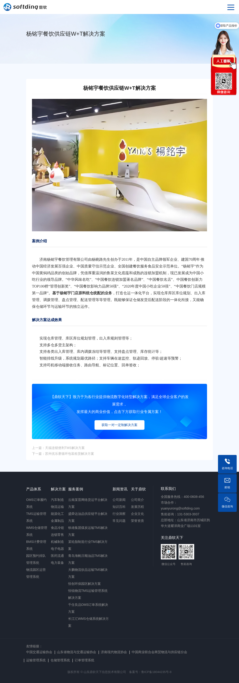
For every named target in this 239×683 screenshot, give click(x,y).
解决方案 (58, 489)
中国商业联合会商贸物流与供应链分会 (159, 652)
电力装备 (57, 563)
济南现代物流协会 (114, 652)
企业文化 (137, 514)
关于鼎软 (138, 489)
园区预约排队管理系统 (36, 559)
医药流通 (57, 556)
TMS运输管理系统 (36, 517)
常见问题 (119, 521)
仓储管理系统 (60, 660)
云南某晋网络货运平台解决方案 (87, 503)
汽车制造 (57, 500)
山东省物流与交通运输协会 (76, 652)
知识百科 (119, 507)
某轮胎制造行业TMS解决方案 (88, 545)
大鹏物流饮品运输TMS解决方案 (88, 573)
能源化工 (57, 514)
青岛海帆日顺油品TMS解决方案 (88, 559)
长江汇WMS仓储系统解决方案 (88, 622)
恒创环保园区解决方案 (84, 584)
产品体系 (33, 489)
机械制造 (57, 542)
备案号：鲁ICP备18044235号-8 (150, 672)
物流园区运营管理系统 (36, 573)
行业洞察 (119, 514)
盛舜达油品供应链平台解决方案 (87, 517)
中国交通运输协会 (39, 652)
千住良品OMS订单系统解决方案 (88, 608)
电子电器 (57, 549)
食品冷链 (57, 528)
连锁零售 (57, 535)
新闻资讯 (119, 489)
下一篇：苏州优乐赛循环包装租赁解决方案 (63, 457)
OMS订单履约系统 (36, 503)
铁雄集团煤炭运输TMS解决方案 (88, 531)
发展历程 (137, 507)
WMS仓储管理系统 (36, 531)
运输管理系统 (36, 660)
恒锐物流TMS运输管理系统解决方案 (88, 594)
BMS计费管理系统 (36, 545)
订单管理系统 (84, 660)
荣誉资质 (137, 521)
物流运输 (57, 507)
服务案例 (75, 489)
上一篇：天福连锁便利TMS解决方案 (58, 451)
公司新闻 (119, 500)
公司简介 (137, 500)
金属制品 (57, 521)
